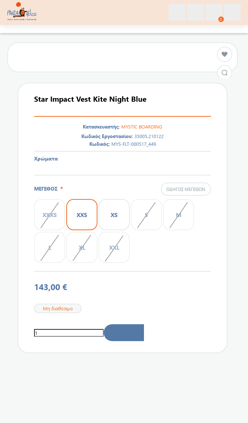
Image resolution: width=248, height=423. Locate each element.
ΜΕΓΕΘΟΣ (47, 188)
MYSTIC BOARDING (141, 126)
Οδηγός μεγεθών (185, 189)
